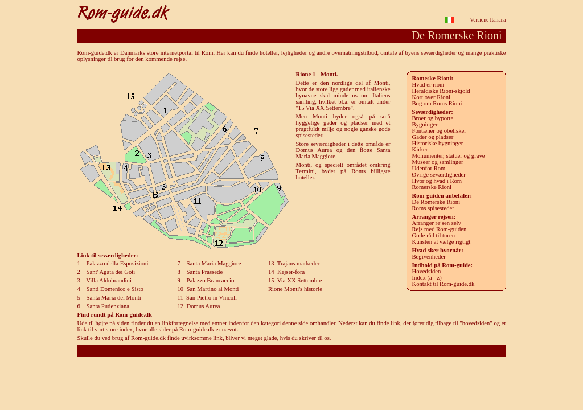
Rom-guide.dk (291, 350)
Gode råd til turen (433, 235)
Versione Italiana (488, 20)
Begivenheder (429, 256)
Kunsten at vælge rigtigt (441, 242)
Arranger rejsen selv (436, 223)
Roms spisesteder (433, 208)
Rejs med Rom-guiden (439, 229)
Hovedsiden (426, 271)
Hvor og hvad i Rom (437, 181)
